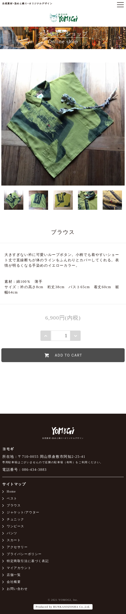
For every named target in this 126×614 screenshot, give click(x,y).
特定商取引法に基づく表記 (28, 561)
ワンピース (15, 526)
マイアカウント (19, 568)
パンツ (12, 533)
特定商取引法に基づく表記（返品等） (63, 382)
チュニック (15, 519)
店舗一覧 (14, 575)
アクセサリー (17, 547)
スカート (14, 540)
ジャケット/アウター (23, 512)
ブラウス (14, 505)
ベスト (12, 498)
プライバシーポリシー (24, 554)
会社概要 (14, 582)
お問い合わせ (17, 588)
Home (11, 491)
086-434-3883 (34, 469)
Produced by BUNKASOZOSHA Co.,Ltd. (63, 606)
